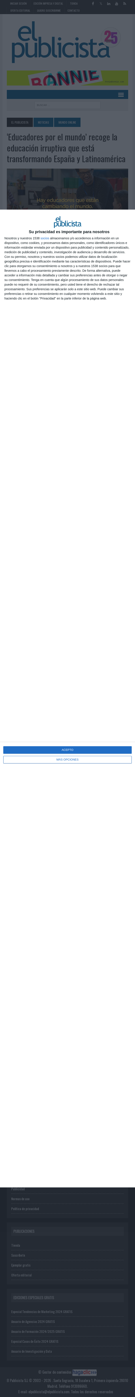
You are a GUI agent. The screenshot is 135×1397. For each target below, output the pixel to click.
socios (44, 238)
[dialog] (67, 698)
